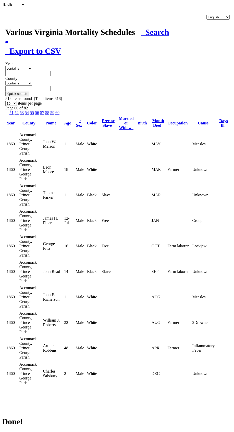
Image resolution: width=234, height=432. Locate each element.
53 (22, 112)
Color (93, 123)
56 (37, 112)
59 (52, 112)
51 (11, 112)
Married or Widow (126, 123)
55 (32, 112)
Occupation (178, 123)
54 (27, 112)
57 (42, 112)
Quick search (17, 94)
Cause (204, 123)
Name (52, 123)
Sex (80, 123)
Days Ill (223, 123)
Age (68, 123)
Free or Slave (108, 123)
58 (47, 112)
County (30, 123)
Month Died (158, 123)
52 (17, 112)
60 (57, 112)
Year (12, 123)
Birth (143, 123)
